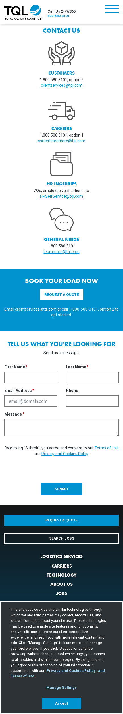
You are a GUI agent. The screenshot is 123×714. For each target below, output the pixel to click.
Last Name (76, 367)
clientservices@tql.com (61, 85)
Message (13, 414)
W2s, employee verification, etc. (62, 190)
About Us (61, 584)
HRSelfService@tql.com (61, 196)
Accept (61, 703)
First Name (14, 367)
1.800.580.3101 (61, 246)
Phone (72, 391)
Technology (61, 575)
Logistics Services (61, 556)
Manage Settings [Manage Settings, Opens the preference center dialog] (61, 687)
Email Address (18, 391)
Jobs (61, 593)
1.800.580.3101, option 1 (62, 135)
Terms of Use (107, 448)
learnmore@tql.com (62, 251)
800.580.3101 (58, 16)
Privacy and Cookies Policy (64, 453)
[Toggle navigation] (112, 9)
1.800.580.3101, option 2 (62, 79)
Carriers (61, 566)
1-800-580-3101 (83, 309)
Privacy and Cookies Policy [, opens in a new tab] (72, 670)
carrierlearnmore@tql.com (61, 141)
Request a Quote (61, 294)
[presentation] (47, 468)
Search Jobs (61, 538)
